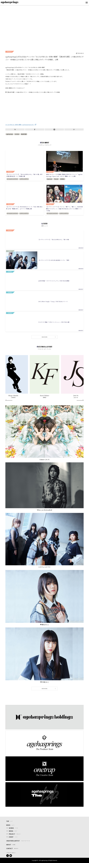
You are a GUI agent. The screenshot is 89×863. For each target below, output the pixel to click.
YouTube (17, 134)
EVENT (11, 837)
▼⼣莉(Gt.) (44, 682)
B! (74, 129)
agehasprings (9, 134)
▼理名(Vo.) (44, 625)
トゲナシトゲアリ (44, 567)
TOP (7, 821)
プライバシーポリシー (11, 852)
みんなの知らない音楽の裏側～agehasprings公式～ (20, 124)
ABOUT (8, 845)
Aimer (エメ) (44, 460)
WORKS (11, 828)
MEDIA (11, 831)
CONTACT (9, 848)
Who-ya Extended (44, 510)
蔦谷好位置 (23, 134)
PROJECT (12, 834)
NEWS (8, 825)
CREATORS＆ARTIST (13, 841)
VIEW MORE (48, 337)
